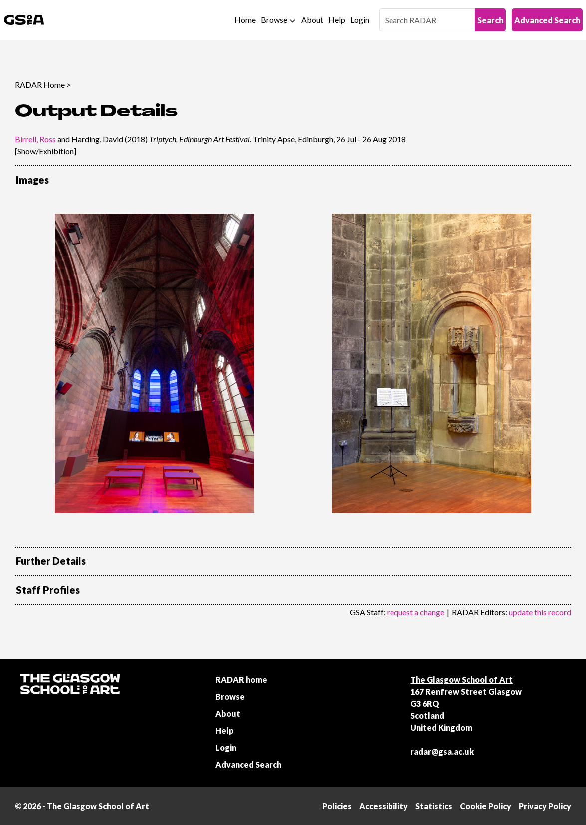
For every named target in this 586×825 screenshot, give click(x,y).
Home (245, 19)
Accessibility (383, 806)
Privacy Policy (545, 806)
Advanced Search (547, 20)
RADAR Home (40, 84)
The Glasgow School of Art (461, 679)
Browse (274, 19)
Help (336, 19)
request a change (415, 612)
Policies (337, 806)
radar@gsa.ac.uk (442, 751)
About (312, 19)
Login (359, 19)
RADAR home (241, 679)
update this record (540, 612)
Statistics (433, 806)
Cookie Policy (485, 806)
